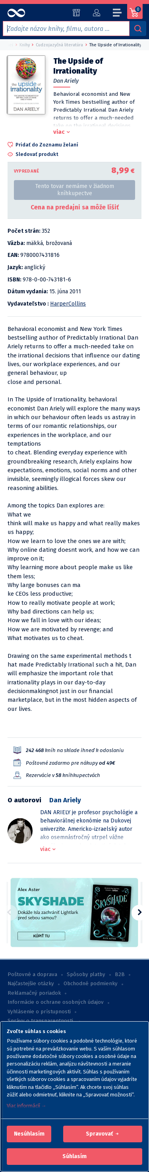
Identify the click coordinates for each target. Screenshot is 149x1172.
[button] (29, 1134)
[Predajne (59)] (76, 12)
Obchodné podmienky (91, 983)
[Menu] (117, 13)
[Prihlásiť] (96, 12)
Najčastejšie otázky (31, 983)
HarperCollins (68, 303)
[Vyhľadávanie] (138, 28)
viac (59, 131)
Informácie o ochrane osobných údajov (56, 1002)
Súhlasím (74, 1156)
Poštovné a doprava (32, 974)
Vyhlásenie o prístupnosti (39, 1012)
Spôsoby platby (86, 974)
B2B (120, 974)
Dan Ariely (66, 81)
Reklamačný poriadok (34, 993)
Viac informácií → (26, 1106)
